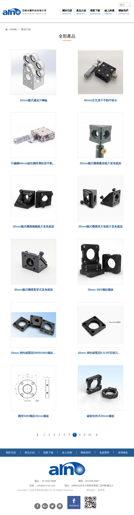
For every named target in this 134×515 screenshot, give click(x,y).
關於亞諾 (67, 12)
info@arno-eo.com (46, 485)
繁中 (122, 4)
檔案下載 (95, 12)
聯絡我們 (123, 12)
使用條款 (123, 452)
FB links (73, 502)
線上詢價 (109, 12)
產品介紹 (81, 12)
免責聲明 (104, 452)
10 (89, 434)
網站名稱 (24, 18)
